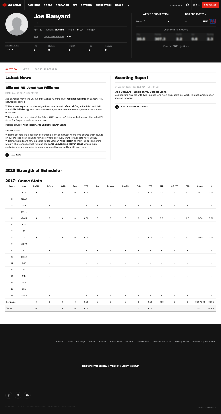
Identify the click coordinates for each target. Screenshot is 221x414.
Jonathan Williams (76, 99)
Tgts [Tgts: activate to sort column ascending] (138, 186)
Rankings (34, 5)
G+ (27, 395)
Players (59, 341)
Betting (86, 5)
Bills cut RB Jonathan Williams (32, 88)
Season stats (12, 45)
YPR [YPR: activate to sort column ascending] (150, 186)
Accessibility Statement (204, 341)
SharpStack (103, 5)
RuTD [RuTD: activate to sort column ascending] (63, 186)
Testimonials (143, 341)
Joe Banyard (43, 125)
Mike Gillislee (18, 109)
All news (16, 155)
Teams (69, 341)
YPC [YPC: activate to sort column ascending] (86, 186)
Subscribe (210, 5)
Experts (129, 341)
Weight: (50, 29)
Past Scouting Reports (134, 107)
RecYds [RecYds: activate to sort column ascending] (110, 186)
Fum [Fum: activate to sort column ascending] (75, 186)
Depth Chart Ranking (54, 36)
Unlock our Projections (176, 32)
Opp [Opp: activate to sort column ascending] (24, 186)
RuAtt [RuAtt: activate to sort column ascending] (36, 186)
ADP (36, 36)
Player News (116, 341)
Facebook (8, 395)
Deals (119, 5)
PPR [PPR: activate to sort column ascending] (188, 186)
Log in (196, 5)
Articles (103, 341)
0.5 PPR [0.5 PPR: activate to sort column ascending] (174, 186)
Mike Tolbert (29, 125)
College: (91, 29)
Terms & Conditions (162, 341)
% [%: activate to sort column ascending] (211, 186)
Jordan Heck (124, 87)
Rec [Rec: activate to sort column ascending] (97, 186)
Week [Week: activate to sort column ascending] (12, 186)
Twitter (18, 395)
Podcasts (176, 5)
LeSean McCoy (71, 106)
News (26, 69)
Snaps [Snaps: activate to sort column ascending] (200, 186)
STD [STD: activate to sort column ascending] (161, 186)
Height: (71, 29)
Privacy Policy (182, 341)
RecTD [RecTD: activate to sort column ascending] (125, 186)
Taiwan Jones (58, 125)
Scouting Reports (46, 69)
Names (92, 341)
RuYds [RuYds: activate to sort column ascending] (50, 186)
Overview (11, 69)
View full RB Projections (176, 48)
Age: (36, 29)
